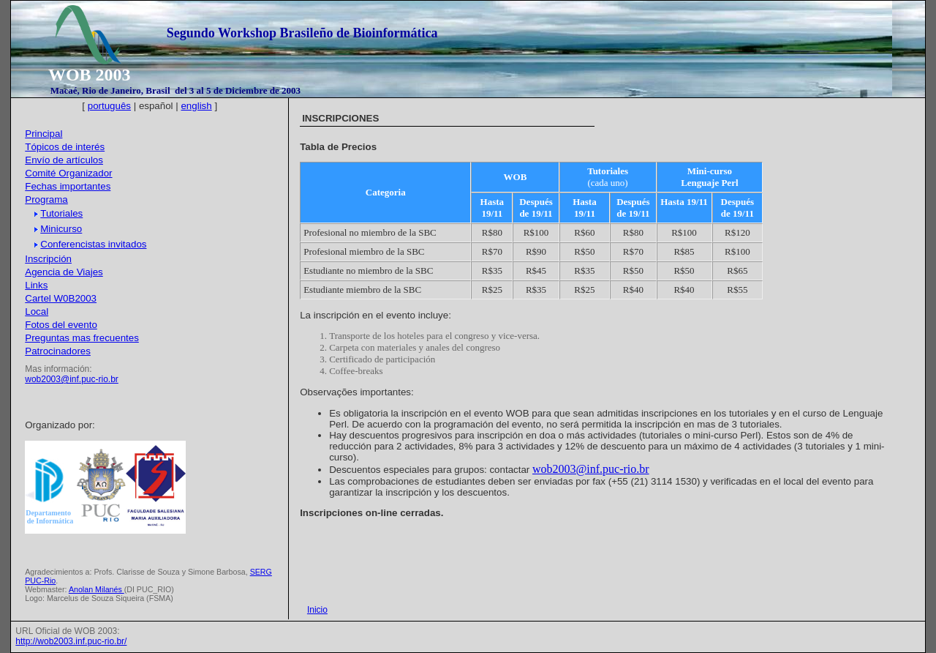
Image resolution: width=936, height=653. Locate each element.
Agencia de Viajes (63, 271)
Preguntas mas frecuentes (82, 337)
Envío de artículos (64, 159)
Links (36, 285)
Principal (43, 133)
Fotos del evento (61, 324)
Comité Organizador (68, 173)
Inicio (317, 610)
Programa (46, 199)
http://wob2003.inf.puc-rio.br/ (71, 641)
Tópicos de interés (65, 146)
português (109, 105)
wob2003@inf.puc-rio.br (71, 379)
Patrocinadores (58, 351)
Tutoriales (58, 213)
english (196, 105)
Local (36, 311)
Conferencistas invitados (90, 244)
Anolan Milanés (96, 589)
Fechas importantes (67, 186)
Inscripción (48, 258)
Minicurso (58, 228)
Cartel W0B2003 (61, 298)
